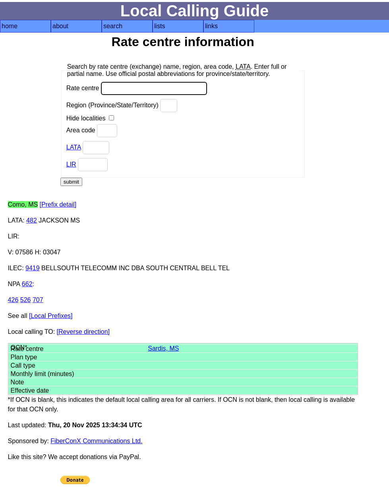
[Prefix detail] (58, 204)
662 (27, 284)
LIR (71, 164)
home (9, 26)
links (211, 26)
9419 (32, 268)
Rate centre (136, 88)
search (112, 26)
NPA (14, 284)
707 (38, 300)
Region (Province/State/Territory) (122, 105)
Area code (91, 130)
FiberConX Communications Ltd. (96, 441)
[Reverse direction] (83, 331)
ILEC (15, 268)
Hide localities (90, 118)
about (60, 26)
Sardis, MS (163, 348)
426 (13, 300)
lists (159, 26)
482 (31, 220)
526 (25, 300)
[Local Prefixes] (50, 315)
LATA (73, 147)
